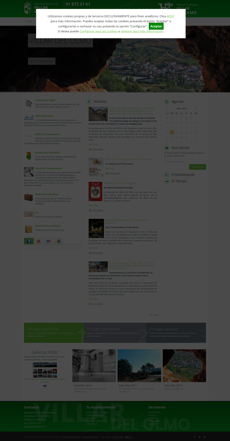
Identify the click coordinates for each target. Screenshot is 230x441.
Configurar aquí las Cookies (99, 31)
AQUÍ (170, 16)
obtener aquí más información (142, 31)
